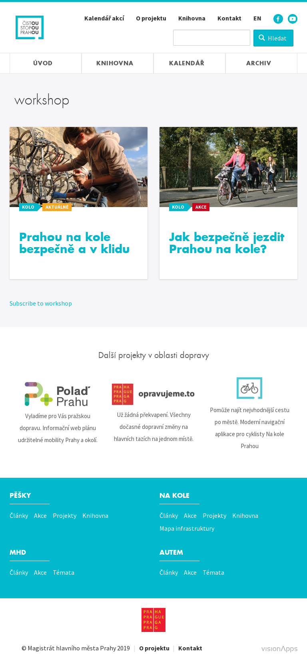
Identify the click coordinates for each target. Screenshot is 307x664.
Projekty (64, 515)
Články (19, 515)
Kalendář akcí (104, 18)
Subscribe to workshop (41, 303)
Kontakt (229, 18)
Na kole (174, 495)
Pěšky (20, 495)
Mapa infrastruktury (186, 528)
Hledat (273, 38)
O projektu (151, 18)
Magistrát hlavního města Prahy (72, 648)
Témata (63, 572)
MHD (18, 552)
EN (257, 18)
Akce (40, 515)
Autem (171, 552)
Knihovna (191, 18)
